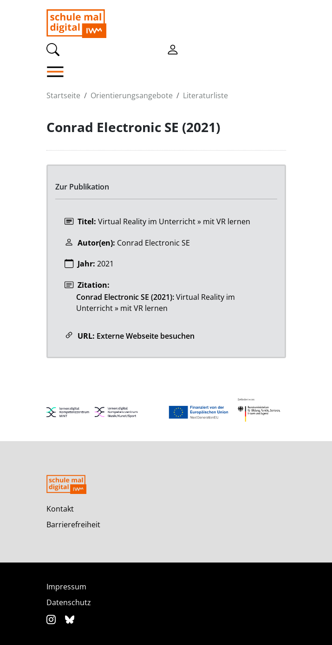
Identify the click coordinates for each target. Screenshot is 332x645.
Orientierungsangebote (132, 95)
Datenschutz (68, 602)
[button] (76, 72)
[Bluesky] (69, 619)
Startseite (63, 95)
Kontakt (60, 509)
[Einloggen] (172, 49)
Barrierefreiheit (73, 524)
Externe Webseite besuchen (146, 336)
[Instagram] (52, 619)
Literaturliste (205, 95)
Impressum (66, 587)
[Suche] (52, 49)
